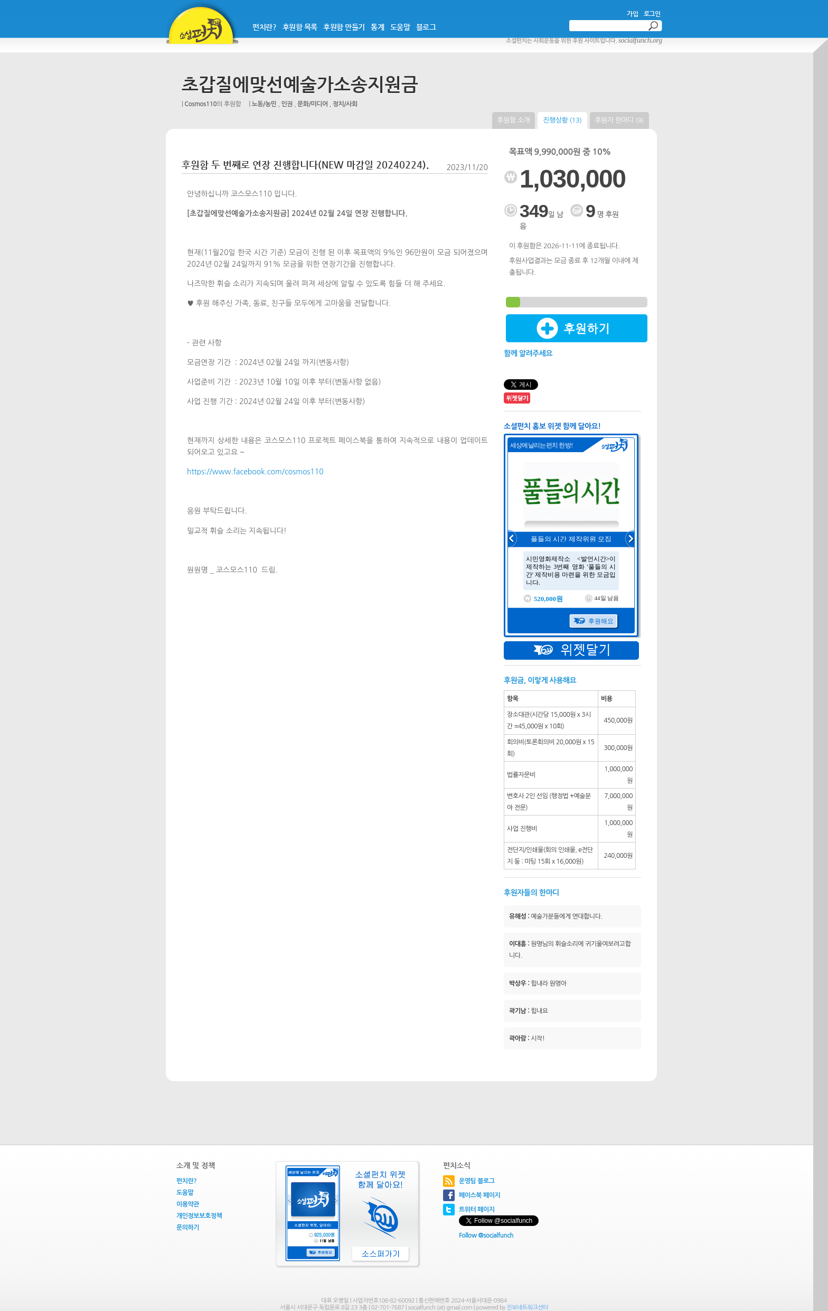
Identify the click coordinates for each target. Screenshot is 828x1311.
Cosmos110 (200, 104)
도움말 (400, 27)
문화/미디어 (312, 104)
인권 (287, 104)
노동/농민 (264, 104)
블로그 (426, 27)
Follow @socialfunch (486, 1235)
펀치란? (264, 27)
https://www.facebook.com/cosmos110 (255, 471)
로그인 (652, 13)
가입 (632, 13)
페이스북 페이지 (479, 1195)
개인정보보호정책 (199, 1216)
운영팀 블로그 (477, 1181)
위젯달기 (571, 650)
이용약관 (187, 1204)
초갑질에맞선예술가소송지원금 (300, 84)
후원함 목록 (300, 27)
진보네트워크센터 (527, 1307)
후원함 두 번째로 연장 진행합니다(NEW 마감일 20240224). (305, 164)
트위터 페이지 (477, 1209)
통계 (377, 27)
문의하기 (187, 1227)
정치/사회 (345, 104)
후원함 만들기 (344, 27)
